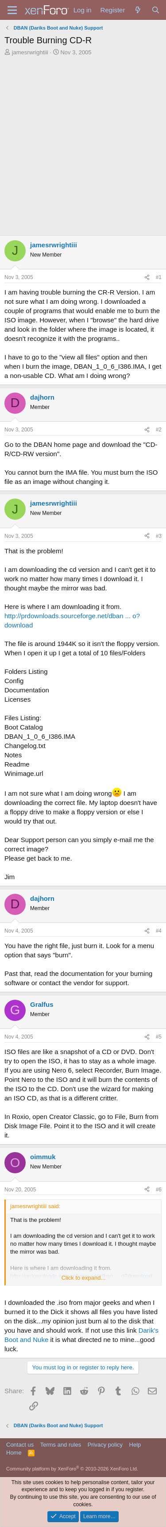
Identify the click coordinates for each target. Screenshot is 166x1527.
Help (135, 1444)
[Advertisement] (83, 144)
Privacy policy (105, 1444)
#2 (159, 430)
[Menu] (12, 10)
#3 (159, 536)
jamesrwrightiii (30, 52)
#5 (159, 1037)
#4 (159, 931)
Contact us (20, 1444)
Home (14, 1452)
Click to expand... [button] (84, 1277)
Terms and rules (60, 1444)
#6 (159, 1190)
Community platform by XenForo (72, 1468)
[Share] (147, 277)
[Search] (155, 10)
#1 (159, 277)
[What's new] (138, 10)
